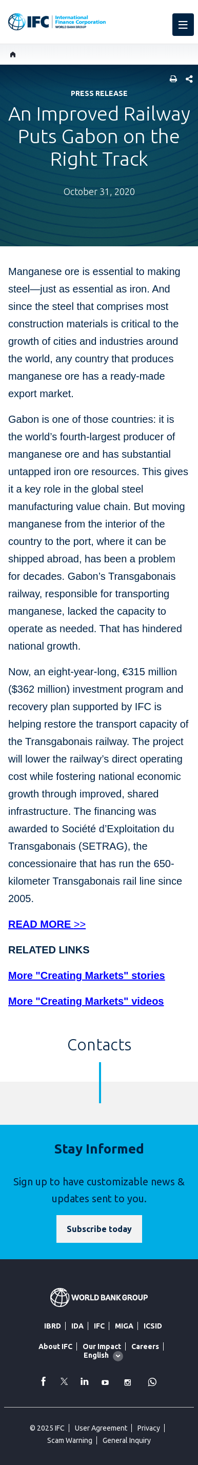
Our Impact (102, 1346)
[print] (171, 79)
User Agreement (101, 1428)
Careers (145, 1346)
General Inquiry (127, 1440)
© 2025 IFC (47, 1428)
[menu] (183, 24)
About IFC (55, 1346)
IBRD (52, 1326)
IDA (77, 1326)
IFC (99, 1326)
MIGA (124, 1326)
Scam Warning (69, 1440)
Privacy (148, 1428)
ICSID (153, 1326)
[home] (13, 54)
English (96, 1355)
